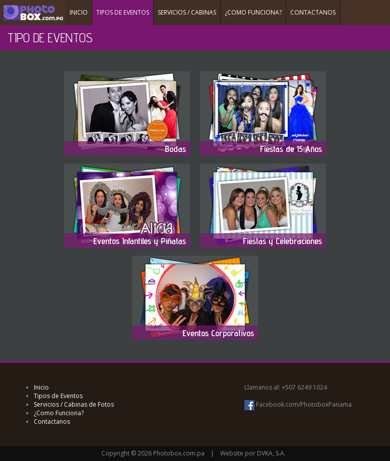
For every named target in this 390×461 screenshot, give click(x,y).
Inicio (41, 387)
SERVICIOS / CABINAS (187, 12)
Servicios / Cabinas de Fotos (74, 404)
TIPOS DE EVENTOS (122, 12)
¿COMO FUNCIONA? (253, 12)
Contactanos (52, 421)
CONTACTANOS (313, 12)
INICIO (79, 12)
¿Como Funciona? (59, 413)
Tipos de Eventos (58, 396)
